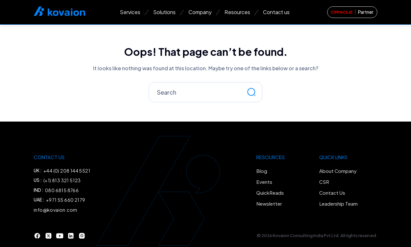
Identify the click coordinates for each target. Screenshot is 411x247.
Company (200, 12)
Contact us (276, 12)
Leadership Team (338, 203)
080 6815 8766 (62, 190)
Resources (237, 12)
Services (130, 12)
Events (264, 182)
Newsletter (269, 203)
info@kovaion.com (55, 210)
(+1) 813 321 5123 (62, 180)
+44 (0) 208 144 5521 (66, 171)
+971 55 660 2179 (65, 200)
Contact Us (332, 193)
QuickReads (270, 193)
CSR (324, 182)
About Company (338, 171)
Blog (261, 171)
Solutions (164, 12)
